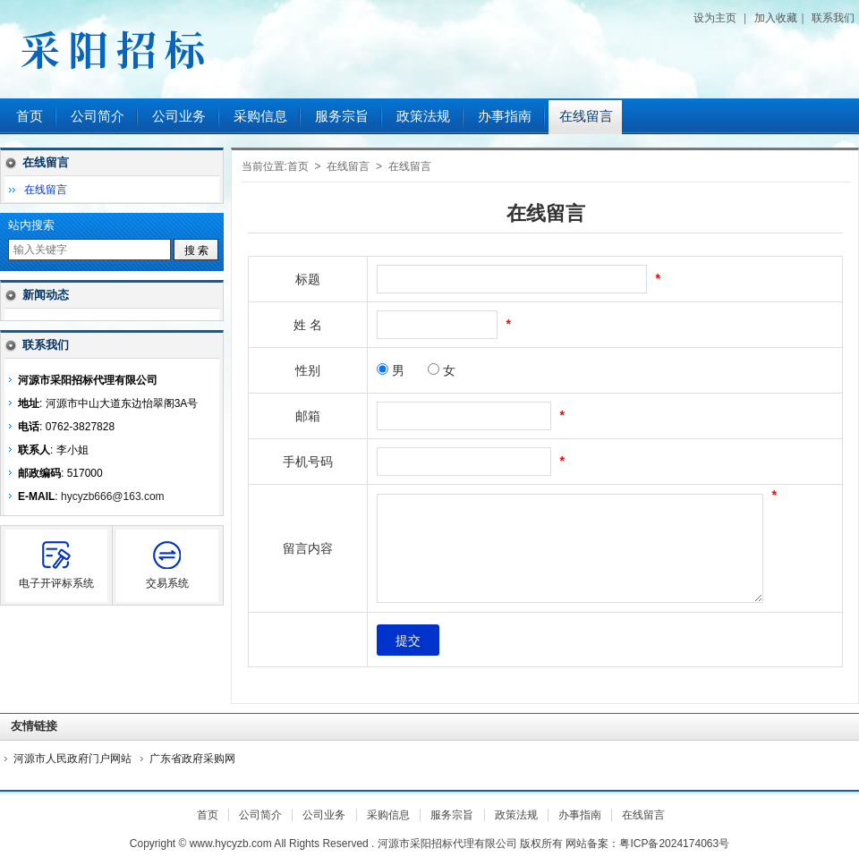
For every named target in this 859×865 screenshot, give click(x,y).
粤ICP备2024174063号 (674, 843)
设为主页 (714, 18)
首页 (29, 116)
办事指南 (505, 116)
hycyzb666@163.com (113, 496)
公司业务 (179, 116)
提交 (408, 640)
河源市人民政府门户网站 (72, 758)
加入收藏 (775, 18)
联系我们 (833, 18)
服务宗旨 (342, 116)
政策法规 (423, 116)
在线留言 (586, 116)
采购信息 (260, 116)
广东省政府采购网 (192, 758)
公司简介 (97, 116)
